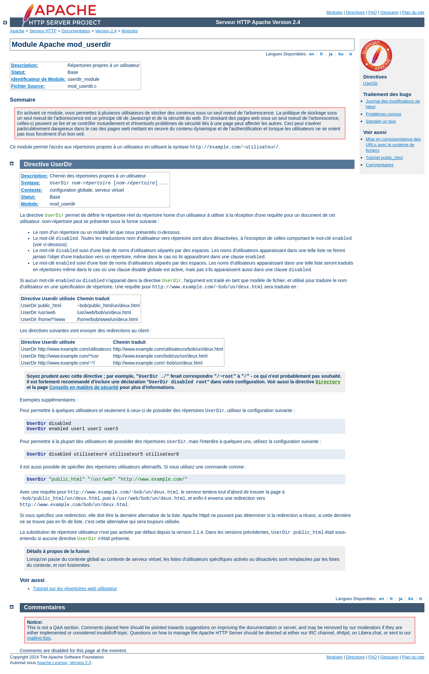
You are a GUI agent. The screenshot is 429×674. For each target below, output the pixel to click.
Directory (328, 382)
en (311, 53)
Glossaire (390, 12)
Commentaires (380, 164)
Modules (334, 12)
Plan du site (413, 12)
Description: (24, 65)
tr (351, 53)
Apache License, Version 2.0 (64, 662)
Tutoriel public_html (384, 157)
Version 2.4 (106, 30)
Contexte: (32, 190)
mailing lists (39, 638)
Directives (355, 12)
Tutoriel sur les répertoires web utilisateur (75, 588)
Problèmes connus (383, 114)
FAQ (372, 12)
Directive (36, 164)
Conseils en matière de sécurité (83, 387)
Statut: (18, 72)
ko (341, 53)
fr (322, 53)
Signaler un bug (381, 121)
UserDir (370, 83)
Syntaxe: (30, 182)
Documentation (76, 30)
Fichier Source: (28, 86)
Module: (30, 204)
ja (331, 53)
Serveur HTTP (43, 30)
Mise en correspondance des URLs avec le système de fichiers (393, 145)
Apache (17, 30)
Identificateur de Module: (38, 79)
